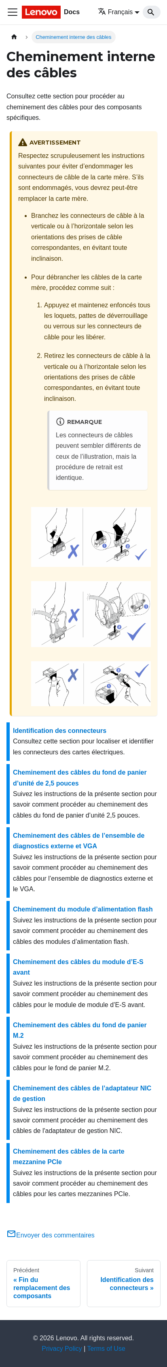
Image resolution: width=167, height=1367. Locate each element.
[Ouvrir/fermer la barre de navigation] (12, 12)
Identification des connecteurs (59, 730)
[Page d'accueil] (14, 37)
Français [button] (115, 12)
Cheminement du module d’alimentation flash (83, 909)
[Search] (152, 12)
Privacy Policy (62, 1348)
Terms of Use (106, 1348)
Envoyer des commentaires (50, 1235)
